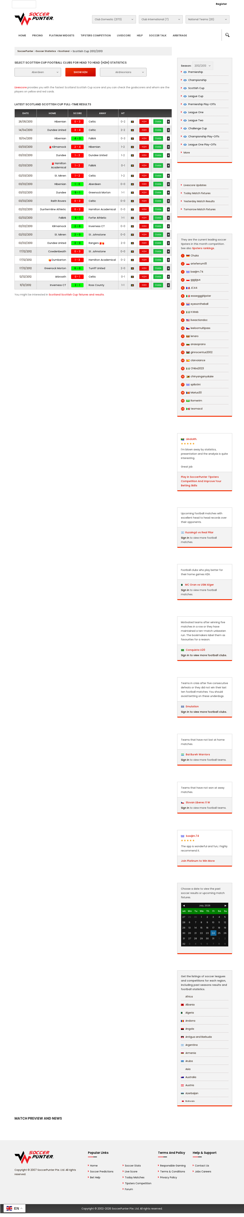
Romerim (191, 401)
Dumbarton (57, 260)
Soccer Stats (133, 1165)
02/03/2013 (25, 165)
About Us (48, 4)
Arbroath (60, 276)
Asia (185, 1069)
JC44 (189, 288)
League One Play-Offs (200, 144)
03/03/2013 (25, 147)
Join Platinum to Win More (198, 861)
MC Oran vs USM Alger (199, 584)
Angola (187, 1029)
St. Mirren (60, 175)
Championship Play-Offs (201, 136)
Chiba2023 (192, 368)
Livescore (124, 35)
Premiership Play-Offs (200, 104)
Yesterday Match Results (199, 201)
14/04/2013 (25, 130)
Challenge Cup (195, 128)
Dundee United (56, 130)
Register (221, 4)
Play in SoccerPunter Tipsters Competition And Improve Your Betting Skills (201, 481)
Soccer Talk (157, 35)
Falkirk (92, 138)
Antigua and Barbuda (196, 1037)
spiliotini (190, 384)
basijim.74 (192, 272)
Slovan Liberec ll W (195, 802)
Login (201, 4)
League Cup (193, 96)
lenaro (189, 336)
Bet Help (95, 1177)
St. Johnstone (97, 234)
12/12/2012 (26, 276)
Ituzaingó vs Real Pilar (199, 532)
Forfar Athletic (97, 218)
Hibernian (60, 121)
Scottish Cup (194, 88)
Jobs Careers (203, 1171)
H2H (144, 121)
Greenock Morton (100, 192)
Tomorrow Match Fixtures (200, 209)
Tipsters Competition (96, 35)
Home (22, 35)
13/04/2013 (25, 138)
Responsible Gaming (173, 1165)
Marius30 (191, 393)
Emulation (190, 706)
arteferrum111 (194, 264)
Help (140, 35)
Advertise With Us (72, 4)
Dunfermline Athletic (53, 209)
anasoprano (193, 344)
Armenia (188, 1053)
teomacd (191, 409)
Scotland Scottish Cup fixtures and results (76, 294)
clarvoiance (193, 360)
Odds (158, 121)
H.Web (189, 312)
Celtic (92, 121)
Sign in (185, 538)
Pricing (37, 35)
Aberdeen (95, 184)
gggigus (190, 280)
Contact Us (97, 4)
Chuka (190, 256)
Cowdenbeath (57, 251)
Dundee (61, 155)
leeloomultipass (195, 328)
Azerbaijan (189, 1093)
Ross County (96, 285)
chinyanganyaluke (197, 376)
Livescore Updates (195, 185)
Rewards (116, 4)
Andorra (188, 1021)
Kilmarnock (57, 147)
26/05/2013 (25, 121)
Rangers (96, 243)
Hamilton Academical (102, 209)
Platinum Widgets (61, 35)
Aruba (187, 1061)
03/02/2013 (25, 184)
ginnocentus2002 (196, 352)
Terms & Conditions (172, 1171)
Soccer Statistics (46, 51)
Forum (129, 1189)
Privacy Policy (168, 1177)
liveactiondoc (194, 320)
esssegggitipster (196, 296)
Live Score (131, 1171)
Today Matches (134, 1177)
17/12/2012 (26, 251)
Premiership (193, 72)
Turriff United (97, 268)
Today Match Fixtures (197, 193)
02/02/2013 (25, 209)
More (187, 152)
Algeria (187, 1012)
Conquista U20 (193, 650)
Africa (187, 996)
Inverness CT (97, 226)
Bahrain (188, 1101)
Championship (195, 80)
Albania (188, 1004)
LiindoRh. (189, 439)
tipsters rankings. (203, 248)
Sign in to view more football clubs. (204, 655)
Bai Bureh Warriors (195, 754)
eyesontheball (194, 304)
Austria (187, 1085)
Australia (188, 1077)
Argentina (189, 1045)
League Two (193, 120)
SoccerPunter (25, 51)
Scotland (63, 51)
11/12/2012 (25, 285)
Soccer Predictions (101, 1171)
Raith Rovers (58, 201)
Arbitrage (180, 35)
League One (194, 112)
